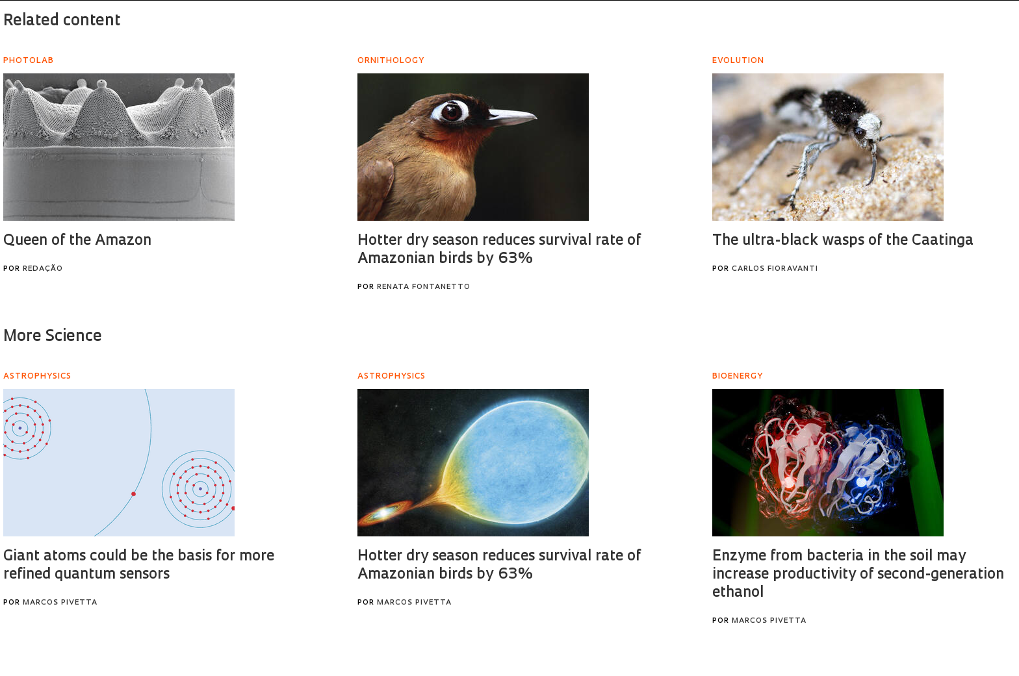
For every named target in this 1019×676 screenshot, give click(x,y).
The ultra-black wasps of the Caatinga (843, 241)
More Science (52, 337)
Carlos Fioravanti (775, 269)
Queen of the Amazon (77, 241)
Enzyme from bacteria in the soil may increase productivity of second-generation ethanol (858, 575)
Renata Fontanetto (424, 287)
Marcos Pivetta (60, 603)
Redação (43, 269)
